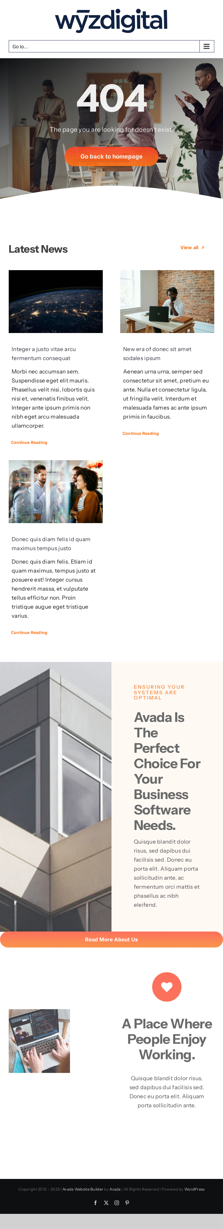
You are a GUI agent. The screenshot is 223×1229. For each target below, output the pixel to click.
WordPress (194, 1189)
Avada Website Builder (82, 1189)
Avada (115, 1189)
